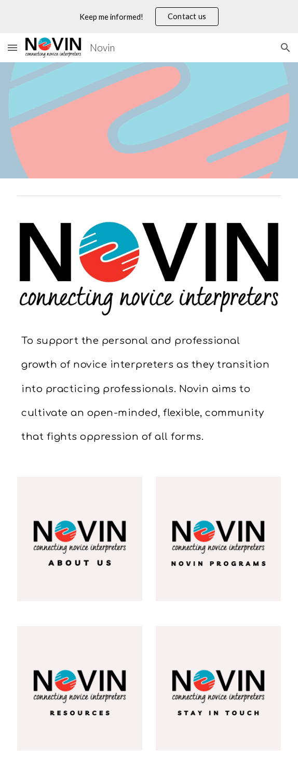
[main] (148, 384)
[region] (149, 16)
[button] (12, 47)
